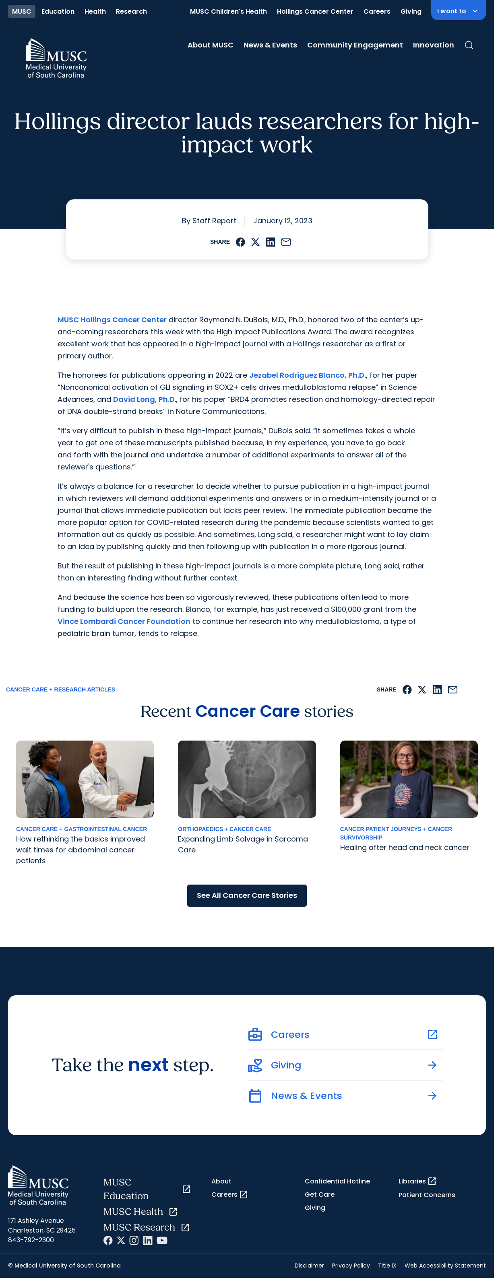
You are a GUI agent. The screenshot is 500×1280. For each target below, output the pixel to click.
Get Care (320, 1194)
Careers (377, 11)
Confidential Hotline (337, 1181)
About (221, 1181)
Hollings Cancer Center (315, 11)
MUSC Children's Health (228, 11)
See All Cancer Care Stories (247, 895)
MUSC (21, 11)
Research (131, 11)
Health (95, 11)
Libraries (418, 1181)
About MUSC (210, 45)
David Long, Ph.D (144, 399)
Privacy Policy (351, 1265)
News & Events (270, 45)
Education (57, 11)
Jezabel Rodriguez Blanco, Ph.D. (307, 375)
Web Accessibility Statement (445, 1265)
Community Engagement (355, 45)
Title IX (387, 1265)
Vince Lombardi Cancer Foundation (124, 621)
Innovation (433, 45)
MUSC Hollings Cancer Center (112, 320)
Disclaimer (309, 1265)
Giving (411, 11)
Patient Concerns (427, 1195)
